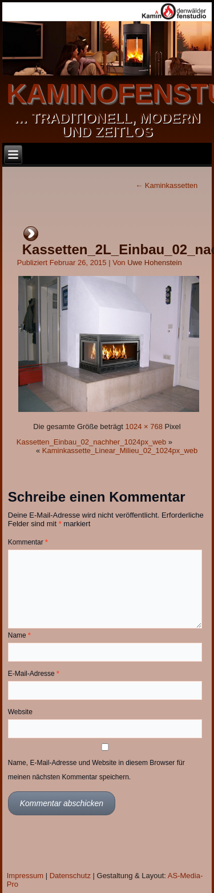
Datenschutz (70, 875)
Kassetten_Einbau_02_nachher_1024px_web (91, 442)
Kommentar (28, 542)
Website (20, 712)
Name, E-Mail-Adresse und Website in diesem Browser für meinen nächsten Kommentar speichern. (96, 770)
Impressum (25, 875)
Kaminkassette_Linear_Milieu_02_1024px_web (119, 450)
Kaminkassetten (166, 185)
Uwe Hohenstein (154, 262)
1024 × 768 (143, 426)
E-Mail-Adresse (33, 674)
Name (19, 635)
